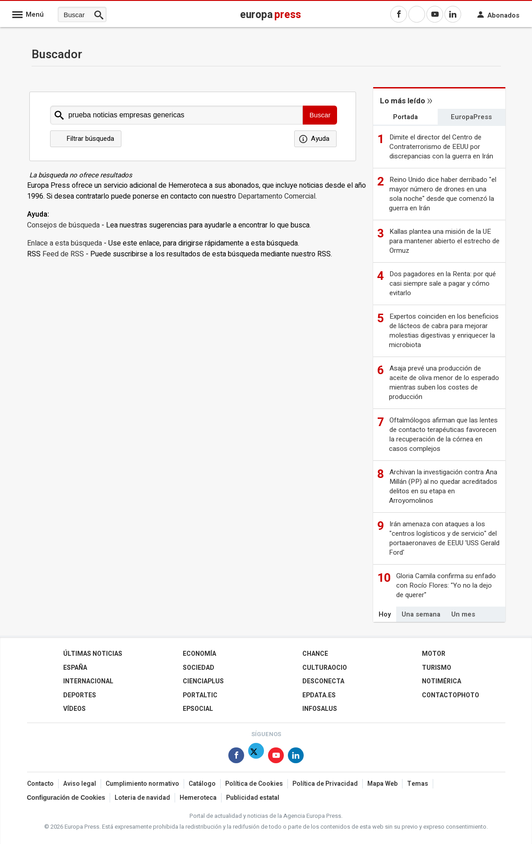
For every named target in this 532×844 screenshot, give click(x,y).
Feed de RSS (63, 254)
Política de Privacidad (325, 783)
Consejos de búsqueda (63, 225)
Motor (433, 654)
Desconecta (323, 681)
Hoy (385, 614)
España (75, 667)
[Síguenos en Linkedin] (296, 757)
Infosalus (319, 709)
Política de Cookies (254, 783)
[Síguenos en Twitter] (256, 757)
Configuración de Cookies (66, 797)
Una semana (421, 614)
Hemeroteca (198, 797)
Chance (315, 654)
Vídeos (74, 709)
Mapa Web (382, 783)
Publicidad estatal (252, 797)
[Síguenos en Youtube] (276, 757)
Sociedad (198, 667)
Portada (405, 117)
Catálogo (202, 783)
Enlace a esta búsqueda (64, 243)
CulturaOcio (324, 667)
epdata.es (319, 695)
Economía (199, 654)
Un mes (463, 614)
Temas (417, 783)
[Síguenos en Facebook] (236, 757)
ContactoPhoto (450, 695)
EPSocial (198, 709)
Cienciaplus (203, 681)
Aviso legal (79, 783)
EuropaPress (471, 117)
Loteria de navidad (142, 797)
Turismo (436, 667)
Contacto (40, 783)
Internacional (88, 681)
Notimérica (441, 681)
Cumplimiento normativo (142, 783)
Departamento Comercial (276, 196)
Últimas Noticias (92, 654)
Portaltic (200, 695)
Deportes (79, 695)
